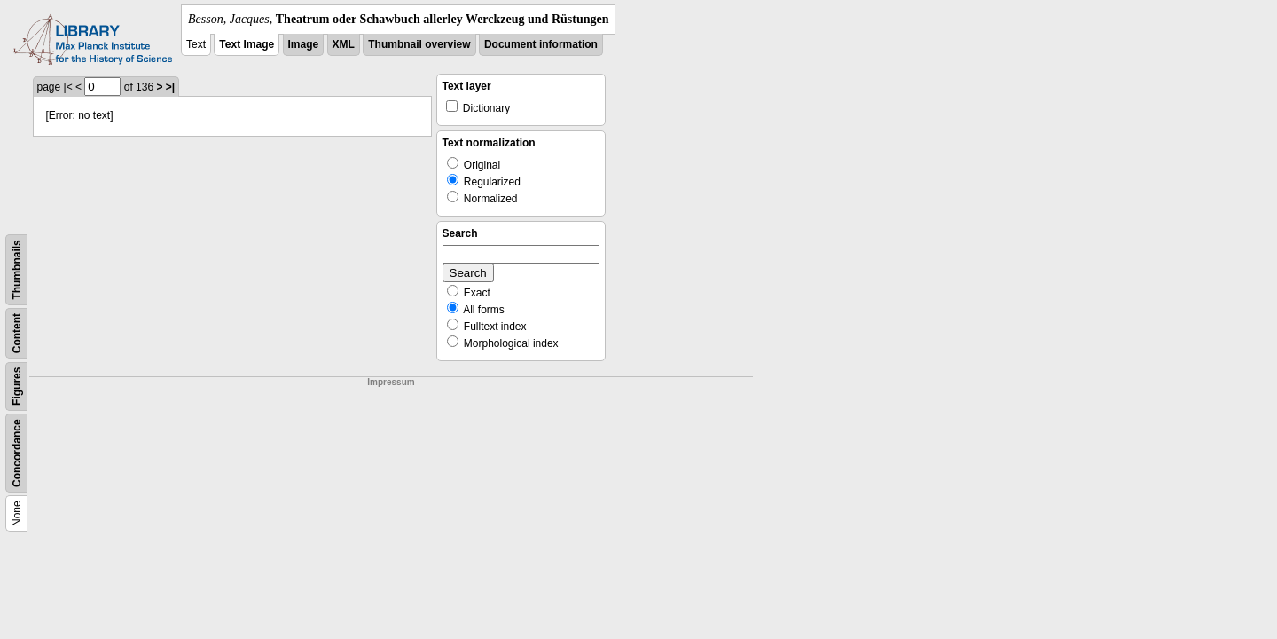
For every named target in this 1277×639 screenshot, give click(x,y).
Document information (541, 44)
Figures (17, 386)
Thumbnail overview (419, 44)
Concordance (17, 453)
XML (344, 44)
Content (17, 333)
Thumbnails (17, 269)
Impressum (390, 382)
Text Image (246, 44)
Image (303, 44)
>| (170, 87)
